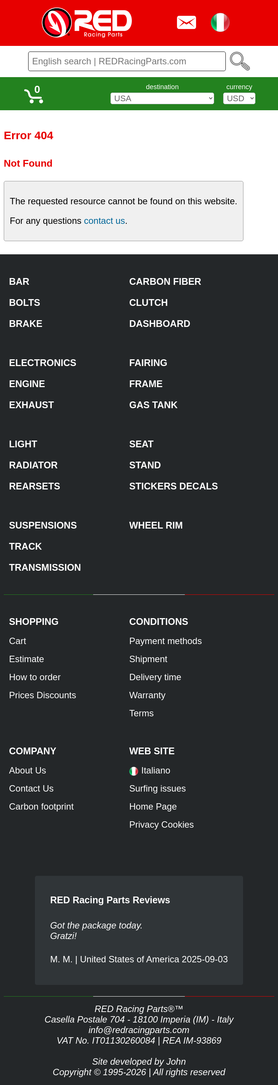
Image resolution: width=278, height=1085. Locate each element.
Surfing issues (157, 788)
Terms (141, 713)
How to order (34, 677)
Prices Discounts (42, 695)
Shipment (148, 659)
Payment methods (165, 641)
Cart (17, 641)
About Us (27, 770)
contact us (104, 221)
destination (162, 87)
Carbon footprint (41, 806)
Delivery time (155, 677)
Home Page (153, 806)
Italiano (155, 770)
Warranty (147, 695)
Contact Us (31, 788)
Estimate (26, 659)
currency (239, 87)
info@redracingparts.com (139, 1030)
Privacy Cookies (161, 824)
